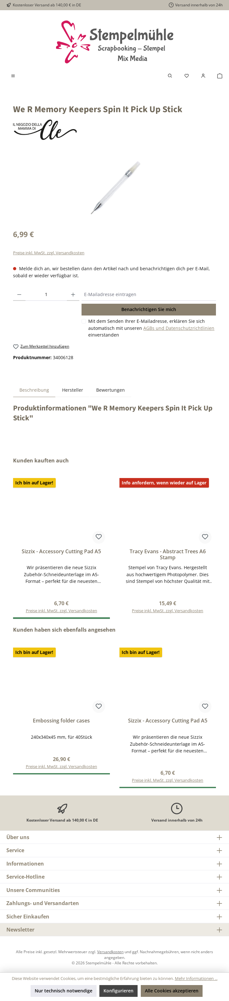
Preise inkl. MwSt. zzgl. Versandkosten (48, 253)
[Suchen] (170, 76)
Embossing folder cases (61, 721)
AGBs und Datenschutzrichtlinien (178, 328)
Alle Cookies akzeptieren (171, 991)
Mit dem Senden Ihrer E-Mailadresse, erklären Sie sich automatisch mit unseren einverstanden (151, 328)
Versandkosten (110, 951)
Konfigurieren (118, 991)
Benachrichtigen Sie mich (148, 309)
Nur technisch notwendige (63, 991)
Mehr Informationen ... (196, 978)
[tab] (34, 389)
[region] (114, 188)
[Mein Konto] (203, 76)
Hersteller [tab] (72, 390)
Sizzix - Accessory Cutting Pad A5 (61, 551)
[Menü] (13, 76)
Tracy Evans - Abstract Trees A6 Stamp (168, 554)
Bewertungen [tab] (110, 390)
